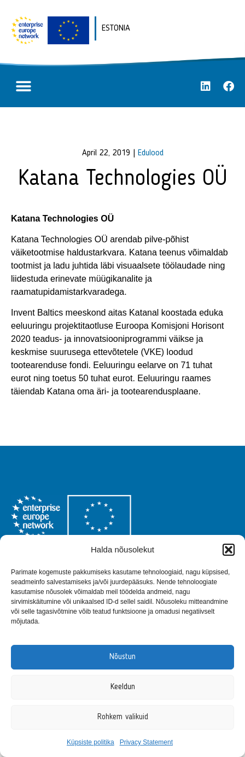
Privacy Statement (146, 742)
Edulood (151, 153)
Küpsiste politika (90, 742)
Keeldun (122, 687)
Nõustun (122, 657)
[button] (228, 549)
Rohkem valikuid (122, 717)
